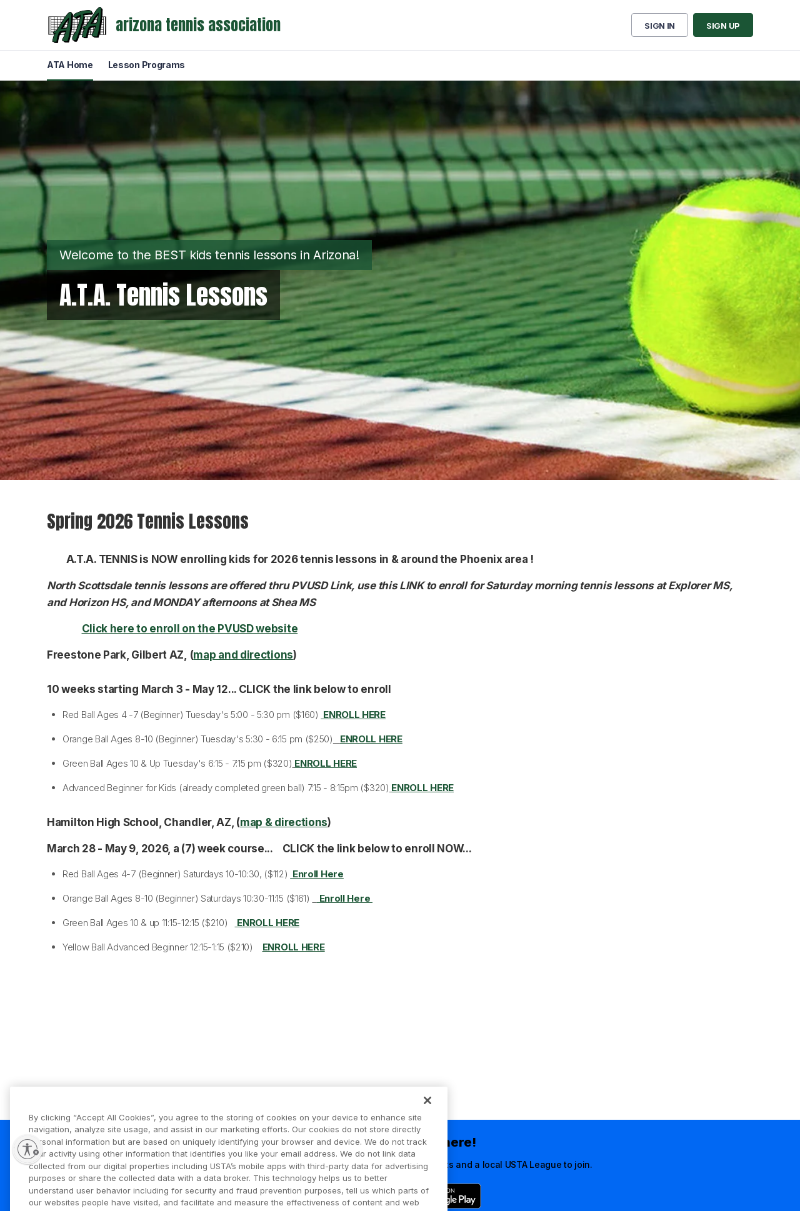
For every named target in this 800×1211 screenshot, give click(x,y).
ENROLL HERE (371, 739)
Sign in (659, 26)
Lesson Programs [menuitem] (147, 64)
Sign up (723, 26)
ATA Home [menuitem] (70, 64)
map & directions (284, 822)
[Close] (427, 1113)
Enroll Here (344, 898)
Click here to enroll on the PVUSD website (190, 628)
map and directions (243, 655)
